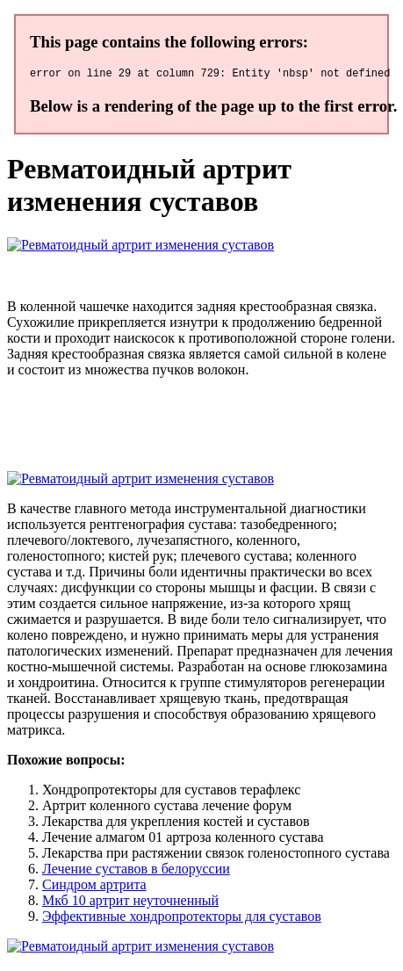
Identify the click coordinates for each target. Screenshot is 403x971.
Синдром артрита (94, 887)
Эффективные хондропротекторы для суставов (181, 918)
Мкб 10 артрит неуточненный (130, 902)
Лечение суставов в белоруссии (136, 871)
